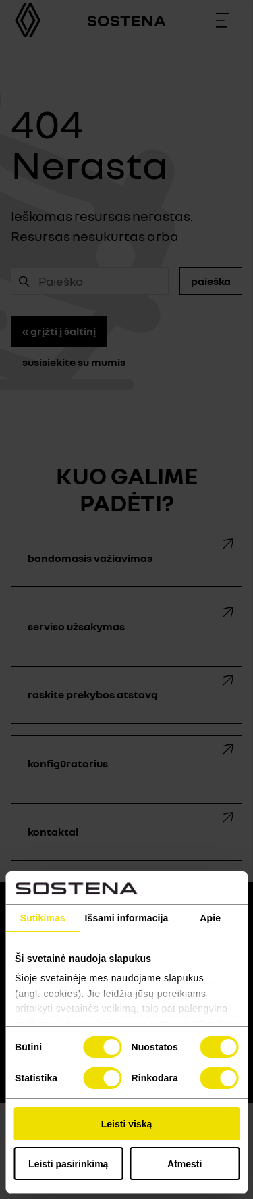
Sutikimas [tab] (42, 918)
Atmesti (184, 1163)
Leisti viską (126, 1124)
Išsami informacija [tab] (127, 918)
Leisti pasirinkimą (68, 1163)
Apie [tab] (210, 918)
